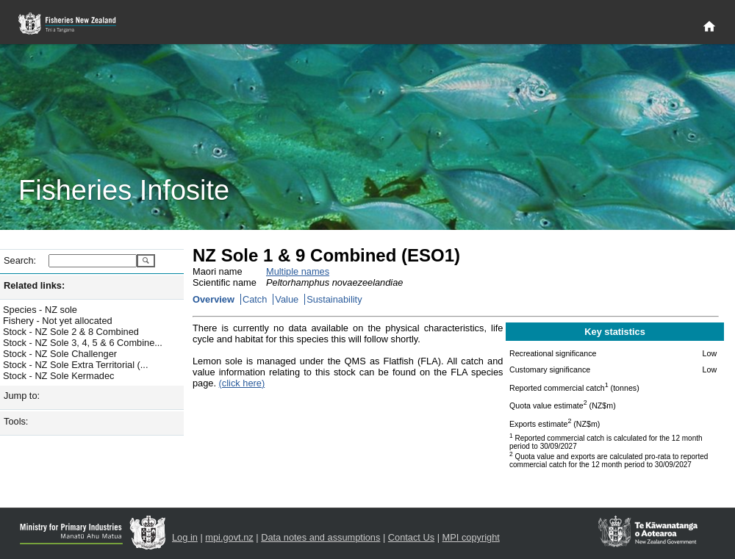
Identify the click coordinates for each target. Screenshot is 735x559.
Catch (255, 299)
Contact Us (411, 537)
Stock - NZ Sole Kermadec (58, 375)
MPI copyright (471, 537)
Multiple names (297, 271)
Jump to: (22, 395)
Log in (185, 537)
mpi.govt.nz (229, 537)
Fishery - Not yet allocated (57, 320)
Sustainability (334, 299)
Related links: (34, 285)
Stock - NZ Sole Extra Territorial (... (75, 364)
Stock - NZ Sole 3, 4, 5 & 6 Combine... (82, 342)
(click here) (242, 383)
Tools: (16, 421)
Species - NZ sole (40, 309)
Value (286, 299)
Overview (213, 299)
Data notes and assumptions (320, 537)
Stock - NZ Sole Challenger (60, 353)
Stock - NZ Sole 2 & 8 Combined (71, 331)
